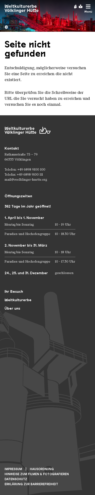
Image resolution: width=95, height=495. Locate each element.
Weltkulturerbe (18, 300)
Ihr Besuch (14, 291)
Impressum (13, 469)
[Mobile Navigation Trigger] (88, 9)
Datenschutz (16, 479)
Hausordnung (42, 469)
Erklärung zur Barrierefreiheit (31, 484)
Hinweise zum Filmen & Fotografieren (37, 474)
